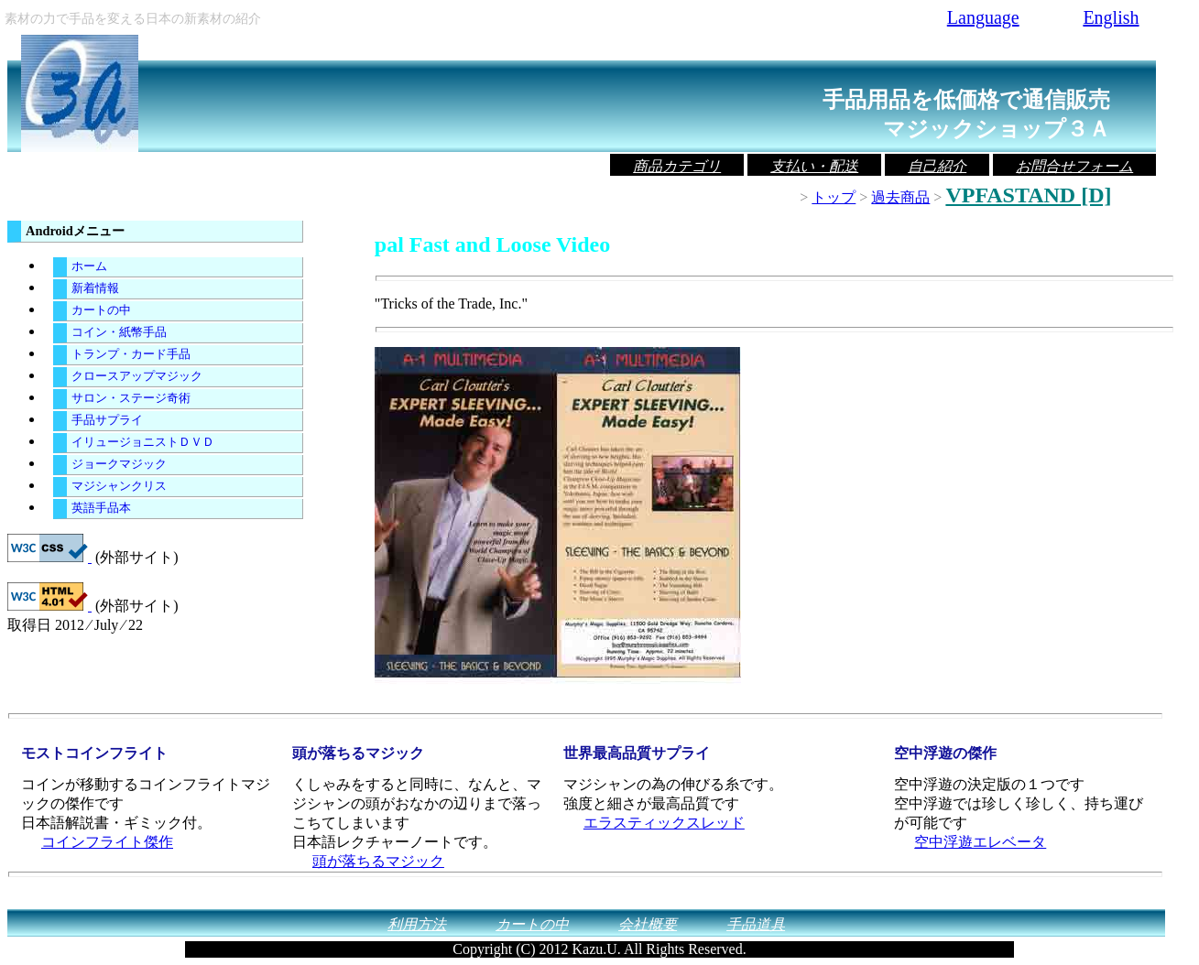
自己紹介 (937, 166)
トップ (834, 197)
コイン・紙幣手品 (119, 332)
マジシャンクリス (119, 486)
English (1111, 17)
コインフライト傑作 (107, 842)
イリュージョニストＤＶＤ (142, 442)
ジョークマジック (119, 464)
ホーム (89, 266)
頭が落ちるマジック (378, 861)
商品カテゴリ (677, 166)
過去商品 (900, 197)
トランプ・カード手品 (131, 354)
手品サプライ (107, 420)
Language (983, 17)
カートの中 (101, 310)
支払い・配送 (814, 166)
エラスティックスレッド (664, 822)
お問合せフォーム (1074, 166)
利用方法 (416, 924)
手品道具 (755, 924)
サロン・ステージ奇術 (131, 398)
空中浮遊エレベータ (980, 842)
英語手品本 (101, 508)
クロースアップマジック (136, 376)
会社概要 (647, 924)
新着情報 (95, 288)
